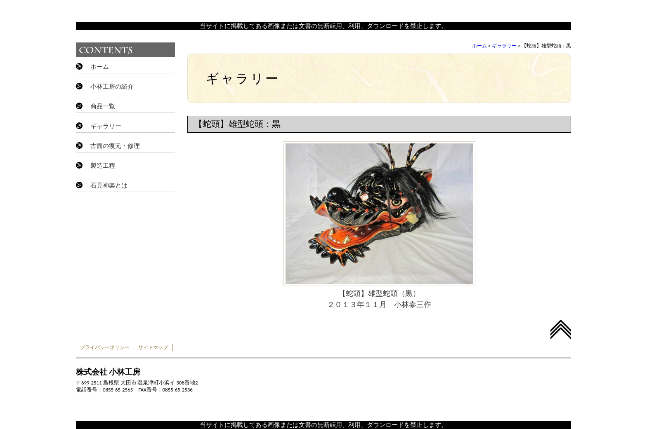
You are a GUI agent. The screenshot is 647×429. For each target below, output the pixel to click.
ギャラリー (504, 46)
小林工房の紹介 (112, 86)
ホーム (479, 46)
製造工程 (102, 165)
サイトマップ (153, 347)
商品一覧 (102, 106)
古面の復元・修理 (115, 146)
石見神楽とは (109, 185)
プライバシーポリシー (105, 347)
